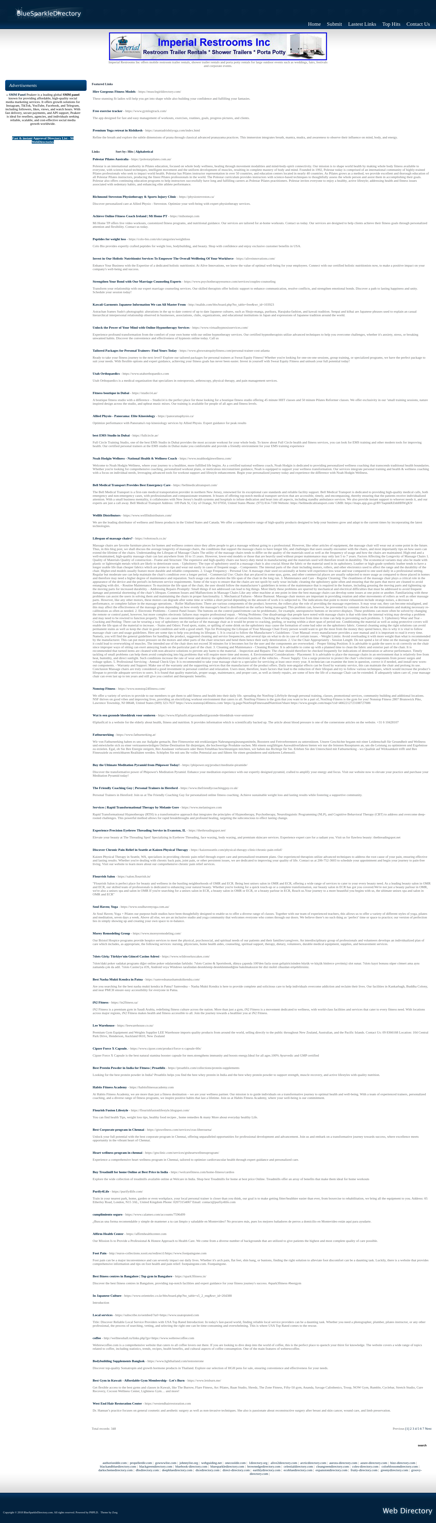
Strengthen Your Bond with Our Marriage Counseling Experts (137, 281)
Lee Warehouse (103, 1025)
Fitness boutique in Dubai (111, 393)
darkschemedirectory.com (115, 1470)
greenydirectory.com (394, 1470)
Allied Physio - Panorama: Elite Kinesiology (124, 416)
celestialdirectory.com (298, 1466)
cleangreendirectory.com (332, 1466)
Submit (334, 24)
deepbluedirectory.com (177, 1470)
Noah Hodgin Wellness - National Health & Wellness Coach (135, 458)
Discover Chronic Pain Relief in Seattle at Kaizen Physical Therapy (140, 849)
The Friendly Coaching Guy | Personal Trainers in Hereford (135, 788)
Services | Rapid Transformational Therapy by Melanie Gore (136, 807)
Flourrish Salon (104, 876)
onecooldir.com (235, 1463)
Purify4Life (101, 1191)
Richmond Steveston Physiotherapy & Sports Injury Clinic (134, 196)
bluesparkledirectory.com (227, 1466)
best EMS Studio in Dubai (111, 435)
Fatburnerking (103, 734)
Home (314, 24)
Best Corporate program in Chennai (118, 1129)
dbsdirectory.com (147, 1470)
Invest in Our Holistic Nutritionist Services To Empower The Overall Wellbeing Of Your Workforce (163, 258)
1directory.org (258, 1463)
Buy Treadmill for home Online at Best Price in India (130, 1172)
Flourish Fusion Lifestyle (110, 1110)
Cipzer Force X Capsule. (110, 1048)
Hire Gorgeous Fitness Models (114, 91)
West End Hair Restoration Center (117, 1403)
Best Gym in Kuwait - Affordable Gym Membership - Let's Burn (139, 1380)
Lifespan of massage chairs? (113, 538)
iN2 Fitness (100, 1002)
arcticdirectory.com (313, 1463)
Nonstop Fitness (104, 688)
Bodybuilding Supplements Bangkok (119, 1361)
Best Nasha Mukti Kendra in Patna (118, 979)
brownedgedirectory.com (264, 1466)
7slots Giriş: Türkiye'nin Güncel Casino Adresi (126, 956)
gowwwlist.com (165, 1463)
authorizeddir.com (115, 1463)
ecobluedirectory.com (298, 1470)
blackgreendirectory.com (155, 1466)
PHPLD (93, 1512)
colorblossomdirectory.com (400, 1466)
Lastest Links (362, 24)
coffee (97, 1338)
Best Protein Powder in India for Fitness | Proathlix (129, 1068)
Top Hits (391, 24)
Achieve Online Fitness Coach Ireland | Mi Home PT (130, 216)
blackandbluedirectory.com (118, 1466)
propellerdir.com (141, 1463)
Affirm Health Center (108, 1234)
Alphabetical (144, 151)
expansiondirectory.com (331, 1470)
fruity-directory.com (364, 1470)
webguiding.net (211, 1463)
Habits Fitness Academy (110, 1087)
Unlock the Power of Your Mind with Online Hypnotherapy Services (141, 327)
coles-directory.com (365, 1466)
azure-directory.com (373, 1463)
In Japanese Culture (107, 1295)
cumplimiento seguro (108, 1214)
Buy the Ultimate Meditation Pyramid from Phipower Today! (136, 765)
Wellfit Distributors (107, 515)
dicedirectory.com (208, 1470)
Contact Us (418, 24)
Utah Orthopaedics (106, 373)
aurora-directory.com (343, 1463)
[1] (407, 1428)
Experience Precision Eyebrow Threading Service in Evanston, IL (139, 830)
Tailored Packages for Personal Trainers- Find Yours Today (135, 350)
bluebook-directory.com (191, 1466)
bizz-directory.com (402, 1463)
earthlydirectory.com (266, 1470)
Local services (103, 1315)
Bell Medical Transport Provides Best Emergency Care (131, 485)
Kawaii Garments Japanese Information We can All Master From (139, 304)
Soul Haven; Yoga (105, 906)
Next (428, 1428)
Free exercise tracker (108, 111)
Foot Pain (100, 1253)
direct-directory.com (236, 1470)
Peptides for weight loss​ (109, 239)
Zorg (114, 1512)
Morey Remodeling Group (111, 933)
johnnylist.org (189, 1463)
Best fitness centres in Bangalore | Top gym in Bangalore (132, 1276)
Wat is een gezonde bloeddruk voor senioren (124, 715)
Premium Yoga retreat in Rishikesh (118, 130)
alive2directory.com (284, 1463)
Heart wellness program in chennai (117, 1152)
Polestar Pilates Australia (110, 159)
